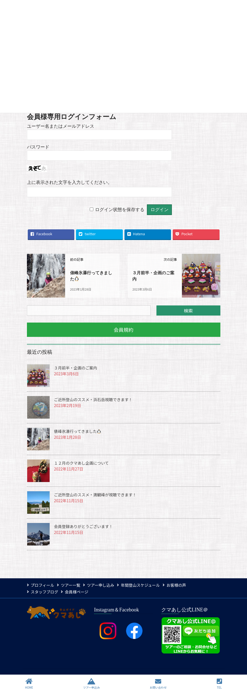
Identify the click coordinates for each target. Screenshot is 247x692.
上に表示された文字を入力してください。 (69, 182)
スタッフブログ (44, 591)
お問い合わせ (158, 683)
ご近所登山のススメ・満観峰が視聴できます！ (95, 494)
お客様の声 (182, 584)
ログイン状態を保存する (119, 209)
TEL (219, 683)
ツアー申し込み (103, 584)
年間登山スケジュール (144, 584)
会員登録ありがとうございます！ (83, 526)
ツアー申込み (91, 683)
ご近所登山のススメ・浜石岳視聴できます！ (93, 399)
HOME (29, 683)
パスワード (38, 147)
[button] (123, 329)
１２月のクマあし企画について (81, 462)
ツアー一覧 (72, 584)
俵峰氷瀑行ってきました (77, 430)
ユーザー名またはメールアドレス (60, 126)
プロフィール (42, 584)
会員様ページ (78, 591)
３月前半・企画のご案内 (75, 367)
